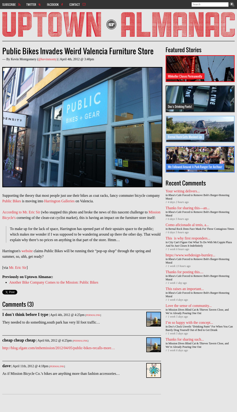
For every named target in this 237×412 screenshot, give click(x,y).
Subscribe (9, 4)
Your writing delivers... (183, 191)
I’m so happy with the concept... (189, 322)
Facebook (53, 4)
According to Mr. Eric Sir (21, 212)
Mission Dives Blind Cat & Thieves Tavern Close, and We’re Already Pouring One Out (197, 311)
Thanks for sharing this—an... (188, 208)
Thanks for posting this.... (184, 272)
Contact (74, 4)
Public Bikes (11, 201)
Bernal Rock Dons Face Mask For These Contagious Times (201, 228)
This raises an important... (185, 289)
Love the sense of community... (189, 306)
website (27, 251)
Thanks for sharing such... (185, 339)
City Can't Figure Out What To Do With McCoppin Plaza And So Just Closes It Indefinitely (199, 244)
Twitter (31, 4)
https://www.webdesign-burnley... (190, 255)
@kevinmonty (47, 59)
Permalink (93, 315)
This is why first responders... (188, 238)
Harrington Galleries (59, 201)
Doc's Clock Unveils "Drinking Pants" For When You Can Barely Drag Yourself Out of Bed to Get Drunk (199, 328)
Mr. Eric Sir (17, 268)
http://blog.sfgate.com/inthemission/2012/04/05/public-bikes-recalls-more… (58, 348)
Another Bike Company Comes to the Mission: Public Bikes (53, 282)
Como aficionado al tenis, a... (187, 225)
